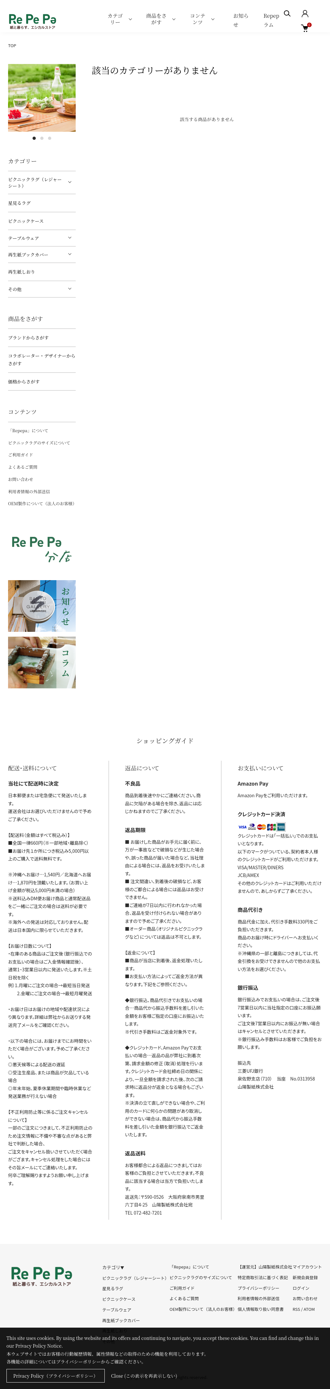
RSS (296, 1309)
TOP (12, 45)
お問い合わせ (20, 479)
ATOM (309, 1309)
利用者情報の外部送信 (29, 491)
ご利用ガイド (20, 455)
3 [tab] (49, 138)
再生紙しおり (21, 271)
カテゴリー (115, 19)
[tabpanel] (42, 98)
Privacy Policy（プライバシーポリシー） (55, 1376)
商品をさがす (156, 19)
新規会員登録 (305, 1277)
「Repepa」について (28, 430)
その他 (15, 289)
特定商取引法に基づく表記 (263, 1277)
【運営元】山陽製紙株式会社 (265, 1267)
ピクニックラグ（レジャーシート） (35, 182)
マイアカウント (307, 1267)
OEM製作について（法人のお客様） (42, 503)
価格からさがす (24, 381)
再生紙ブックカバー (28, 254)
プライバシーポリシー (258, 1288)
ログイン (301, 1288)
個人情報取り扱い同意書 (261, 1309)
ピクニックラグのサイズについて (39, 443)
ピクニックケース (26, 221)
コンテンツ (197, 19)
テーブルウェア (23, 238)
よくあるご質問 (22, 467)
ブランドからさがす (28, 337)
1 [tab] (34, 138)
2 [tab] (42, 138)
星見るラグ (19, 203)
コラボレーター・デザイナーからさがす (41, 359)
